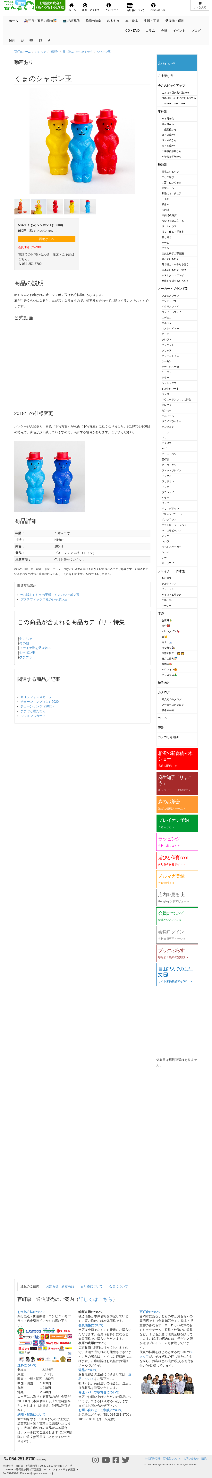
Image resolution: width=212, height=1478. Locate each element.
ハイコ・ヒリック (171, 594)
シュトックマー (170, 383)
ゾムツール (168, 415)
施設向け (164, 682)
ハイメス (167, 443)
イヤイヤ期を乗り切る (35, 648)
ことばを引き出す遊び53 (175, 92)
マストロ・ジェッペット (175, 524)
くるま (165, 198)
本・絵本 (131, 20)
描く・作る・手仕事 (173, 231)
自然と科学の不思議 (173, 253)
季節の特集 (93, 20)
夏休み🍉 (167, 663)
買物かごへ (47, 239)
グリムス (167, 350)
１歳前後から (169, 129)
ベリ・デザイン (170, 508)
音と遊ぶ (167, 237)
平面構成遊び (169, 215)
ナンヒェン (168, 426)
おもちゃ (113, 20)
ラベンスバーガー (171, 546)
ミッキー (167, 535)
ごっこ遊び (168, 177)
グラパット (168, 344)
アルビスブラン (170, 295)
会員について (118, 1286)
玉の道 (165, 209)
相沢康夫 (167, 578)
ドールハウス (169, 226)
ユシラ (165, 541)
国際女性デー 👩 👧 (173, 653)
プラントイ (168, 492)
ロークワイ (168, 563)
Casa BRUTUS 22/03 (173, 103)
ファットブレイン (171, 470)
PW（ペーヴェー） (172, 514)
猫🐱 (164, 636)
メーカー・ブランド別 (173, 288)
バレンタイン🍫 (171, 631)
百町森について (92, 1286)
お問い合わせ (191, 1458)
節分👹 (166, 625)
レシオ (165, 552)
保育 (12, 40)
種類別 (54, 51)
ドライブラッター (171, 421)
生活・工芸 (151, 20)
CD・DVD (132, 30)
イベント (179, 30)
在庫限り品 (165, 76)
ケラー (165, 377)
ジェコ (165, 394)
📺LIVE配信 (71, 20)
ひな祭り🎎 (168, 647)
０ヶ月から (168, 118)
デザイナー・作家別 (171, 571)
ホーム (13, 20)
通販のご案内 (30, 1286)
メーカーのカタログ (173, 704)
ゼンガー (167, 410)
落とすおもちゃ (170, 258)
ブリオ (165, 486)
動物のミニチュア (171, 193)
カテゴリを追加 (168, 737)
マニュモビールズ (171, 530)
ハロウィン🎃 (169, 669)
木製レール (168, 187)
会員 (164, 30)
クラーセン (168, 589)
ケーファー (168, 372)
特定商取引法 (152, 1458)
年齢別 (162, 111)
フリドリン (168, 481)
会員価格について (90, 1325)
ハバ (164, 448)
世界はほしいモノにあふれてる (179, 98)
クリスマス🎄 (169, 674)
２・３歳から (169, 134)
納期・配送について (31, 1414)
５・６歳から (169, 145)
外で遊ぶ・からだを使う (78, 51)
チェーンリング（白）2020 (40, 701)
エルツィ (167, 323)
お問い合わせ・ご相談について (100, 1410)
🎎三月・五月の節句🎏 (40, 20)
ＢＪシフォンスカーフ (36, 697)
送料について (26, 1365)
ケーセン (167, 361)
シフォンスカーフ (33, 715)
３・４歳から (169, 140)
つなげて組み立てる (173, 220)
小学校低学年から (171, 151)
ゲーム (165, 242)
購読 (204, 1458)
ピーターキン (169, 464)
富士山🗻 (167, 642)
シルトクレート (170, 388)
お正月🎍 (167, 620)
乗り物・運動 (174, 20)
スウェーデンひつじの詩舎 (176, 399)
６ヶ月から (168, 124)
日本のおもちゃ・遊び (174, 269)
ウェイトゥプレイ (171, 312)
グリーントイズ (170, 355)
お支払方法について (31, 1312)
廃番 (161, 727)
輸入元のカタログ (171, 699)
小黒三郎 (167, 600)
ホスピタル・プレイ (173, 275)
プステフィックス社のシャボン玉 (44, 599)
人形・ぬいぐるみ (171, 182)
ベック (165, 503)
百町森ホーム (22, 51)
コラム (150, 30)
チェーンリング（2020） (38, 706)
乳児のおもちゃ (170, 171)
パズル (165, 247)
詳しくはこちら (96, 1299)
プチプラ (26, 657)
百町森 (165, 459)
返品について (87, 1370)
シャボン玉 (104, 51)
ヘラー (165, 497)
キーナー (167, 334)
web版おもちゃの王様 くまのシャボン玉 (50, 594)
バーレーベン (169, 454)
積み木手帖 (168, 710)
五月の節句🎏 (169, 658)
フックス (167, 475)
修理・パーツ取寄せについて (98, 1392)
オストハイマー (170, 328)
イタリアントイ (170, 306)
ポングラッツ (169, 519)
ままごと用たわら (33, 711)
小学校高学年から (171, 156)
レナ (164, 557)
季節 (161, 613)
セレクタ (167, 404)
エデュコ (167, 317)
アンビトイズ (169, 301)
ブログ (196, 30)
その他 (24, 643)
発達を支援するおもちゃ (175, 280)
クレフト (167, 339)
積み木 (165, 204)
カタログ (164, 692)
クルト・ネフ (169, 583)
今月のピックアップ (171, 85)
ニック (165, 432)
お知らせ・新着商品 (60, 1286)
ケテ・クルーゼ (170, 366)
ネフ (164, 437)
